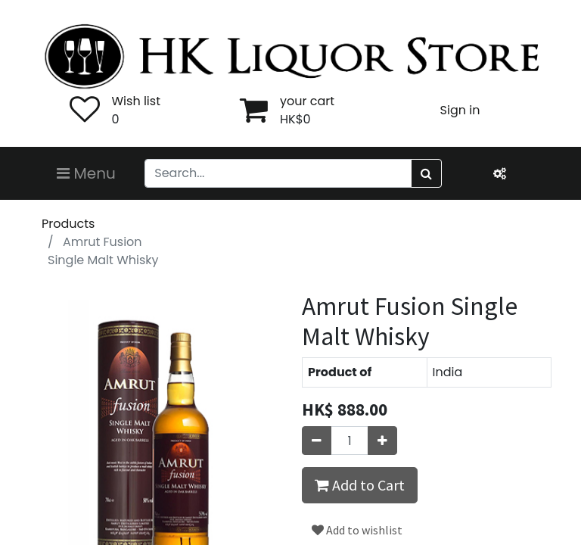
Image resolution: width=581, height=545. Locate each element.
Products (68, 223)
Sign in (460, 110)
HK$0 (295, 119)
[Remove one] (316, 440)
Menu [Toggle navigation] (86, 173)
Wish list (136, 101)
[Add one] (382, 440)
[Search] (426, 173)
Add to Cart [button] (360, 484)
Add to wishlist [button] (357, 529)
